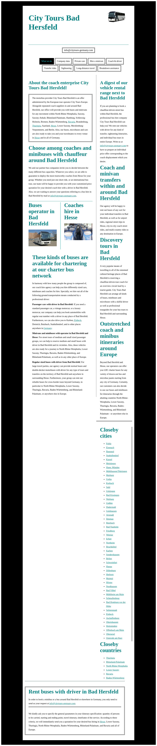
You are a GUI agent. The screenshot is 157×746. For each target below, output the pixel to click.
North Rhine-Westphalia (117, 666)
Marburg (110, 475)
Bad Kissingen (112, 495)
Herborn (109, 574)
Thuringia (36, 126)
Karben (109, 551)
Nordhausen (111, 586)
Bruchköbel (111, 547)
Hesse (53, 126)
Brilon (109, 558)
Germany (48, 328)
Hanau (109, 566)
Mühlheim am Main (115, 594)
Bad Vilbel (111, 590)
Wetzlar (109, 535)
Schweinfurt (111, 562)
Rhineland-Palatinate (115, 662)
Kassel (109, 459)
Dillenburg (111, 570)
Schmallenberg (112, 598)
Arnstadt (110, 515)
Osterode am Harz (114, 638)
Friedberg (110, 531)
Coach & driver (115, 61)
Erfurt (108, 539)
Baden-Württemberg (115, 678)
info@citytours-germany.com (78, 50)
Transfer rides (50, 68)
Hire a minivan (96, 61)
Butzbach (110, 523)
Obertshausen (112, 622)
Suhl (108, 487)
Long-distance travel (85, 68)
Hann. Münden (112, 467)
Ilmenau (109, 519)
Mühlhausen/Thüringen (116, 471)
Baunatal (110, 451)
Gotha (108, 479)
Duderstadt (111, 507)
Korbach (110, 483)
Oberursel (110, 634)
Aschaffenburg (112, 618)
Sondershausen (112, 554)
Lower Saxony (112, 670)
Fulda (108, 443)
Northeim (110, 543)
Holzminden (111, 626)
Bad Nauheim (112, 527)
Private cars (80, 61)
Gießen (109, 503)
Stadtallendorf (112, 455)
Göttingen (110, 491)
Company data (63, 61)
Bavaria (71, 122)
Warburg (110, 499)
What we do (46, 61)
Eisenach (110, 447)
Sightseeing (66, 68)
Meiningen (111, 463)
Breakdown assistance (109, 68)
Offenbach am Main (115, 630)
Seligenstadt (111, 610)
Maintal (109, 578)
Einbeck (77, 320)
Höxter (109, 582)
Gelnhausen (111, 511)
